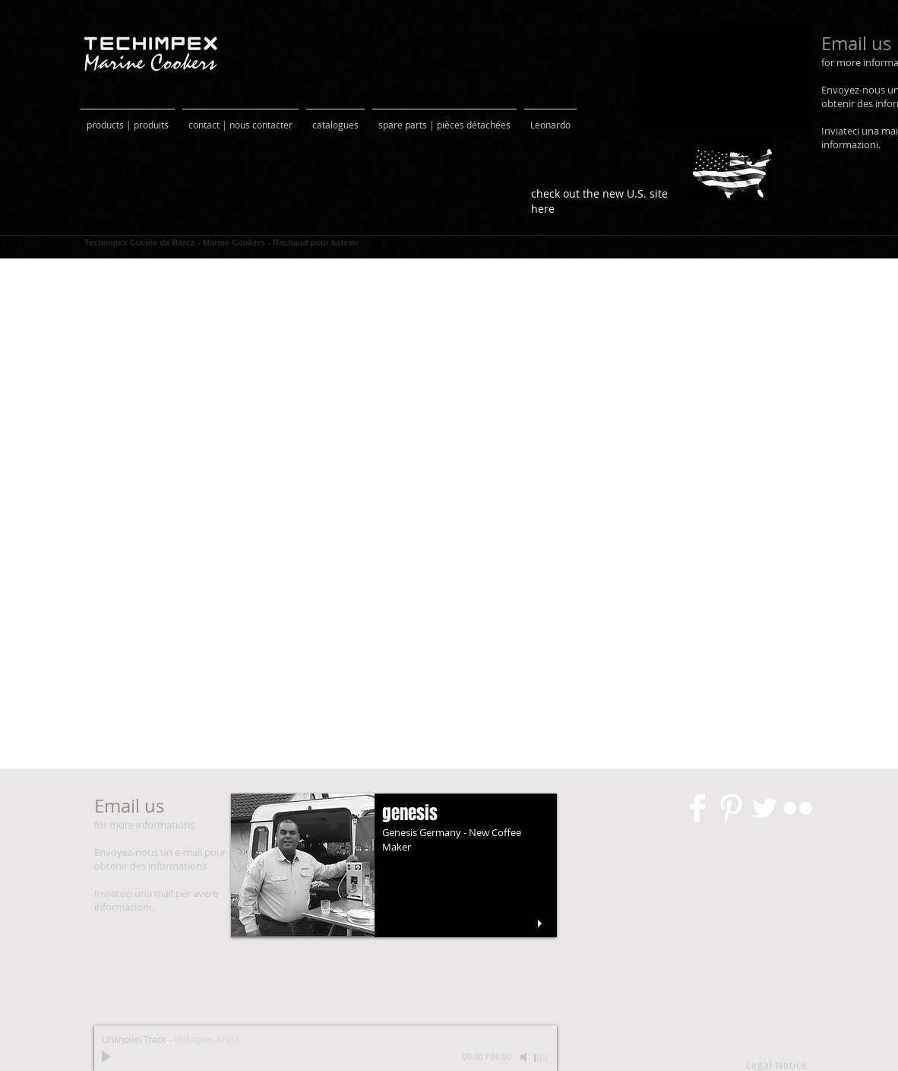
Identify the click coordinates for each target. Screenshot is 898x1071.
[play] (541, 924)
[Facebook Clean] (697, 808)
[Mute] (525, 1057)
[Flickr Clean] (797, 808)
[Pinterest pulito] (730, 808)
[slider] (541, 1058)
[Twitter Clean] (764, 808)
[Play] (108, 1057)
